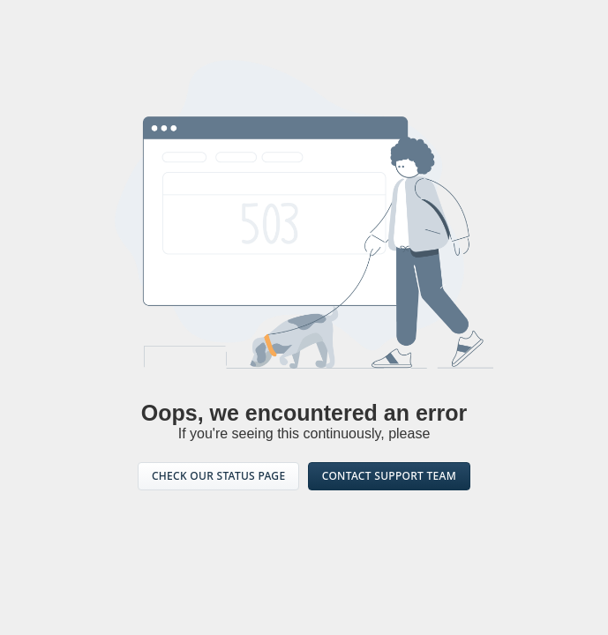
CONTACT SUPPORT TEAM (389, 475)
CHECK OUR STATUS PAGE (218, 475)
